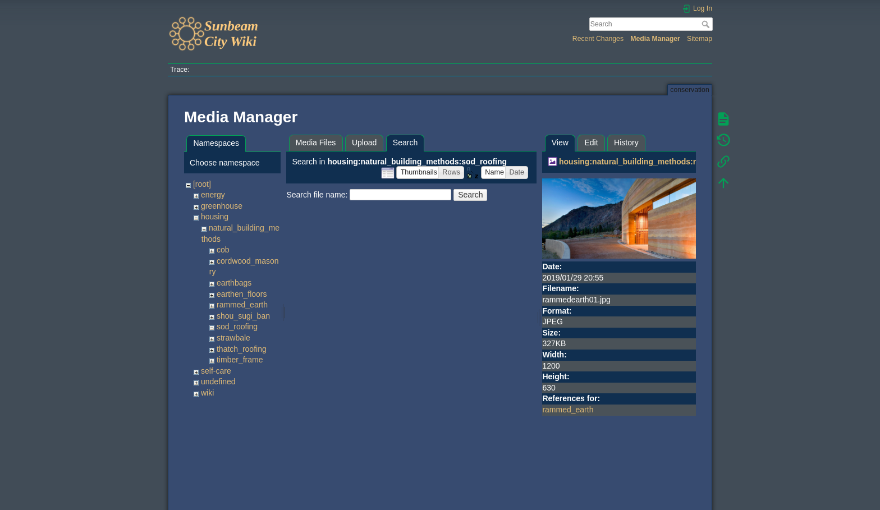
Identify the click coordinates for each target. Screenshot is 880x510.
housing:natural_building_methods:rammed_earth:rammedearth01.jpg (690, 161)
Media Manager (655, 39)
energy (213, 194)
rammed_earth (242, 304)
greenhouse (221, 205)
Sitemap (699, 39)
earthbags (234, 282)
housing (214, 216)
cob (223, 249)
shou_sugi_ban (243, 315)
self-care (216, 370)
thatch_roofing (242, 348)
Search (707, 24)
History (626, 142)
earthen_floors (242, 294)
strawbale (233, 337)
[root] (202, 184)
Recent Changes (598, 39)
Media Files (316, 142)
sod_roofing (237, 326)
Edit (591, 142)
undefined (218, 381)
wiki (207, 392)
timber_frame (240, 359)
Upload (364, 142)
